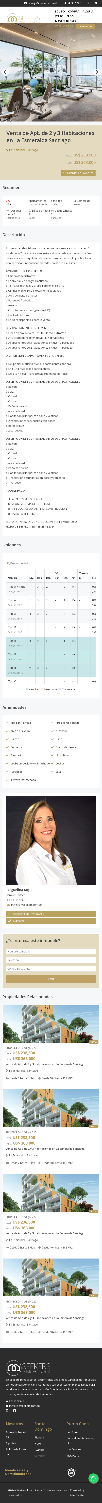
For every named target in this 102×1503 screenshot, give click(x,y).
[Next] (96, 72)
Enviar (51, 978)
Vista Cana (73, 1455)
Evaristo (39, 1450)
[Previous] (5, 72)
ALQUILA (88, 11)
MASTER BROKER (65, 21)
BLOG (70, 16)
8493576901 (73, 3)
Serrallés (39, 1456)
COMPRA (73, 11)
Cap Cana (72, 1432)
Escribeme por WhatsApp (26, 914)
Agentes (11, 1443)
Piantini (39, 1437)
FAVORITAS (64, 26)
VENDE (59, 16)
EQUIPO (60, 11)
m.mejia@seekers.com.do (41, 3)
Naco (37, 1443)
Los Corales (74, 1449)
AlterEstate (77, 1495)
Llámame (16, 921)
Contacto (85, 26)
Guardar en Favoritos (78, 173)
